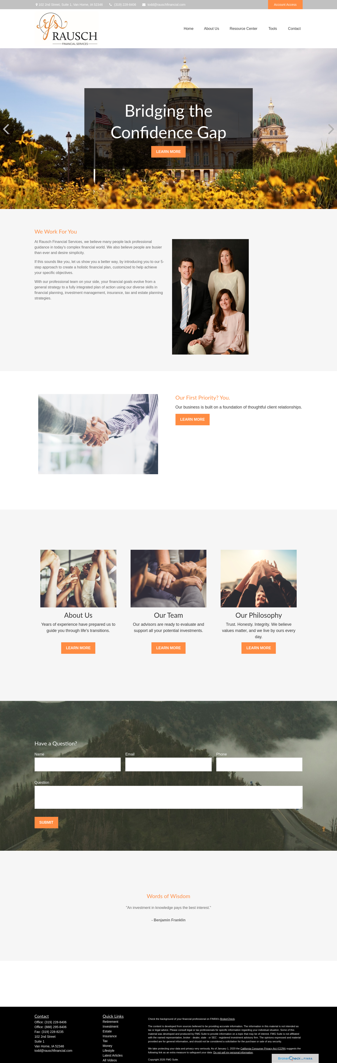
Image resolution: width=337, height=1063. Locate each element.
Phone (221, 754)
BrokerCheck (227, 1019)
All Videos (110, 1060)
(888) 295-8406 (56, 1027)
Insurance (110, 1036)
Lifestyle (108, 1050)
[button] (188, 29)
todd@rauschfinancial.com (163, 4)
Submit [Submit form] (46, 822)
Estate (107, 1031)
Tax (105, 1041)
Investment (110, 1026)
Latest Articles (113, 1055)
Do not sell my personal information (233, 1052)
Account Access (285, 4)
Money (107, 1046)
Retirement (110, 1022)
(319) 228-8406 (122, 4)
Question (42, 782)
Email (129, 754)
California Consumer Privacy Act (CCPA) (263, 1048)
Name (39, 754)
